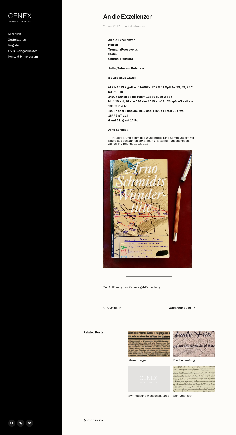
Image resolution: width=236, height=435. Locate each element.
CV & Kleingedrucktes (23, 51)
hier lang (154, 287)
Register (14, 45)
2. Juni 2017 (111, 26)
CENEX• (98, 420)
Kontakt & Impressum (23, 56)
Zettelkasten (17, 39)
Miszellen (14, 34)
